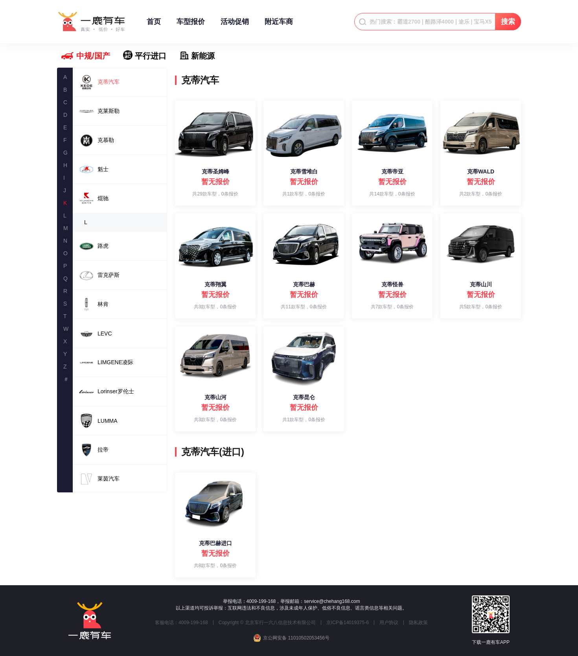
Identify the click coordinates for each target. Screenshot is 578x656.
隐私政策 (418, 622)
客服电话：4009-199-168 (181, 622)
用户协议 (388, 622)
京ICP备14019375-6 (347, 622)
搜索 (508, 22)
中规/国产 (93, 56)
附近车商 (279, 25)
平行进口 (150, 56)
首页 (154, 25)
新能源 (203, 56)
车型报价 (191, 25)
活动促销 (235, 25)
